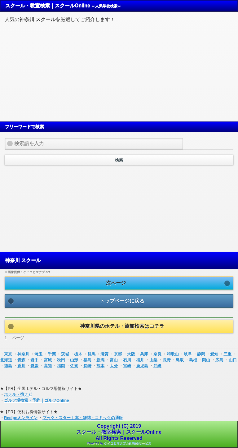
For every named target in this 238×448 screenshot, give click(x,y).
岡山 (206, 360)
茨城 (65, 354)
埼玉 (38, 354)
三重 (227, 354)
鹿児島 (142, 365)
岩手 (34, 360)
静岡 (201, 354)
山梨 (153, 360)
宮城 (48, 360)
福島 (87, 360)
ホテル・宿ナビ (18, 394)
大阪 (131, 354)
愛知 (214, 354)
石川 (127, 360)
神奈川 (23, 354)
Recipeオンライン (20, 417)
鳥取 (180, 360)
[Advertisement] (119, 71)
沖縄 (157, 365)
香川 (21, 365)
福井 (140, 360)
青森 (21, 360)
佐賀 (74, 365)
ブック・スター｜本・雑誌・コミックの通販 (82, 417)
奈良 (157, 354)
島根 (193, 360)
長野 (167, 360)
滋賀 (104, 354)
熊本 (100, 365)
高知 (48, 365)
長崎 (87, 365)
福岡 (61, 365)
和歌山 (173, 354)
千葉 (52, 354)
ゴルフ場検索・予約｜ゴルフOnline (36, 400)
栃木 (78, 354)
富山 (114, 360)
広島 (219, 360)
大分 (114, 365)
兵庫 (144, 354)
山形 (74, 360)
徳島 (8, 365)
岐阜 (188, 354)
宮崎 (127, 365)
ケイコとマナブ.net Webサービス (127, 443)
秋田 (61, 360)
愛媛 (34, 365)
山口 (233, 360)
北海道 (6, 360)
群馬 (91, 354)
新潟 (100, 360)
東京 (8, 354)
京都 (118, 354)
